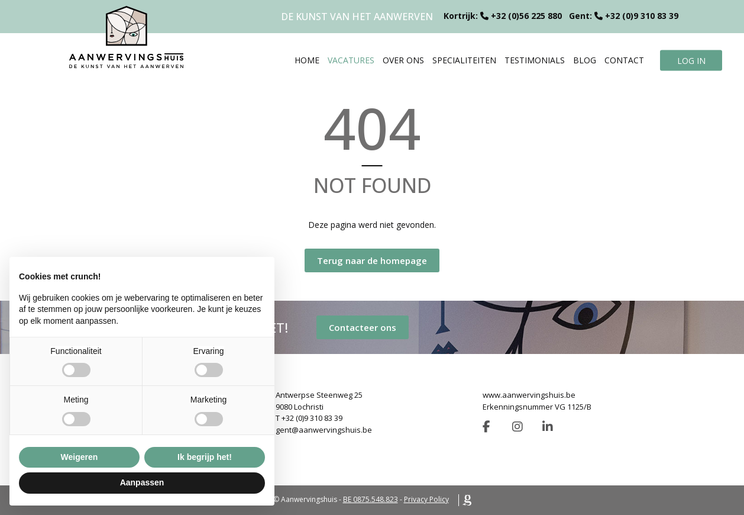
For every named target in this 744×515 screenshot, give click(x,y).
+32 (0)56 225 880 (526, 15)
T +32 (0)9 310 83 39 (309, 418)
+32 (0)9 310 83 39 (641, 15)
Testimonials (534, 60)
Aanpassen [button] (142, 482)
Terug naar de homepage (372, 260)
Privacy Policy (426, 499)
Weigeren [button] (79, 457)
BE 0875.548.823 (370, 499)
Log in (691, 60)
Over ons (403, 60)
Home (307, 60)
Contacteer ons (362, 327)
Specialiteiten (464, 60)
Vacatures (351, 60)
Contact (624, 60)
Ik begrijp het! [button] (204, 457)
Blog (584, 60)
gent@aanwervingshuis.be (324, 429)
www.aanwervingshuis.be (529, 395)
